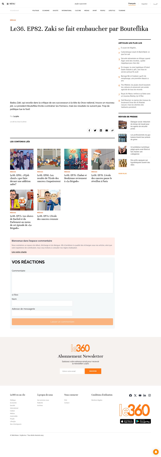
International (67, 25)
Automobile (13, 431)
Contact (66, 417)
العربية (155, 4)
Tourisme (122, 25)
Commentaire (18, 285)
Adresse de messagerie (23, 323)
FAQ (65, 415)
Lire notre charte (19, 267)
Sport (95, 25)
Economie (46, 25)
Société (55, 25)
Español (144, 4)
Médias (86, 25)
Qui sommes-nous (43, 415)
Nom (14, 313)
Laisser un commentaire (62, 336)
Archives (40, 420)
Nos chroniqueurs (15, 439)
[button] (156, 452)
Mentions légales (96, 415)
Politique (35, 25)
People (102, 25)
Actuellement (14, 25)
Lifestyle (112, 25)
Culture (78, 25)
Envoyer (93, 386)
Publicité (40, 417)
